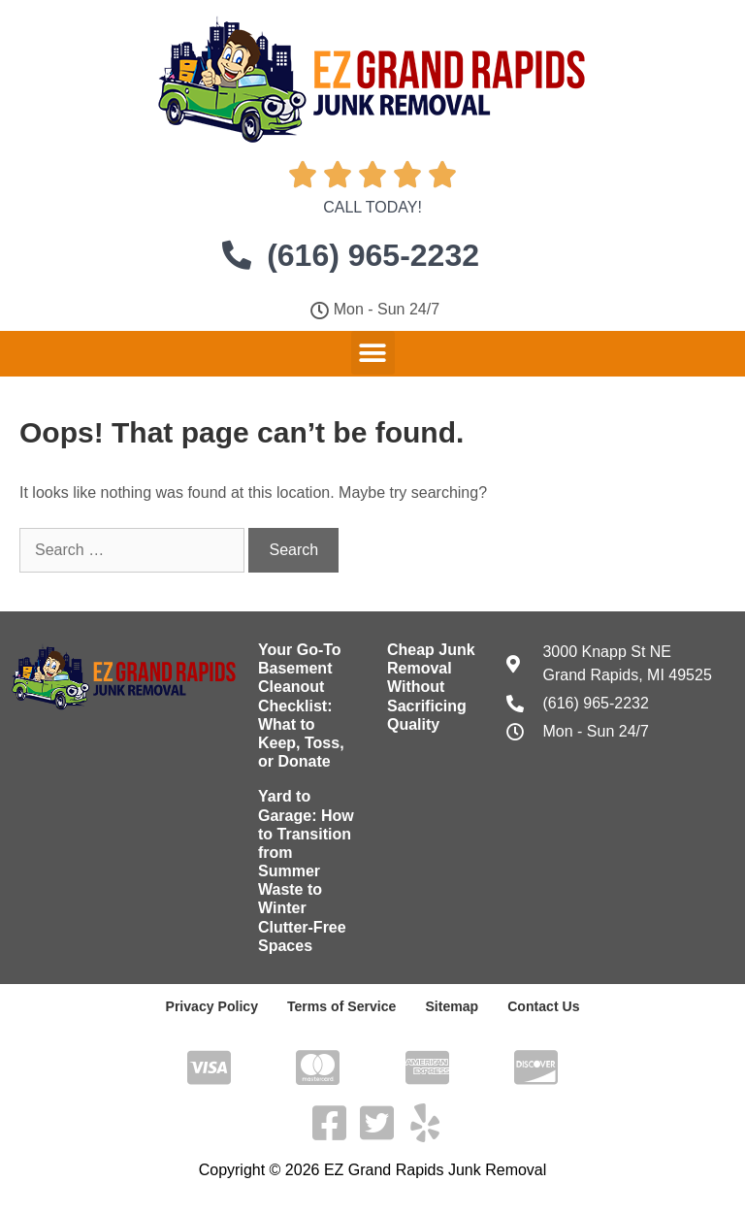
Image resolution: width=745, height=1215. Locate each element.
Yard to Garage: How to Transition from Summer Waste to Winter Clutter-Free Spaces (306, 871)
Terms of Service (341, 1006)
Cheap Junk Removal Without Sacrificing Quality (431, 687)
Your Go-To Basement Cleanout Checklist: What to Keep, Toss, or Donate (301, 705)
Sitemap (451, 1006)
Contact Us (543, 1006)
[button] (373, 353)
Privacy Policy (212, 1006)
